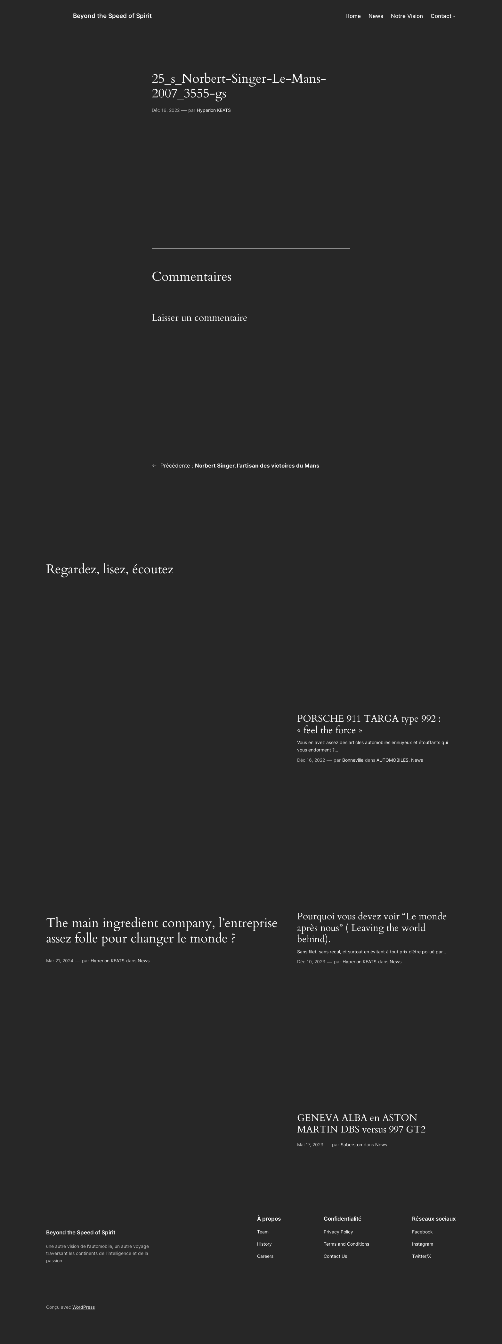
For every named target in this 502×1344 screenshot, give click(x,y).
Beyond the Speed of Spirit (112, 16)
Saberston (351, 1144)
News (144, 960)
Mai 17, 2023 (310, 1144)
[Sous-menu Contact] (454, 16)
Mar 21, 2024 (59, 960)
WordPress (83, 1307)
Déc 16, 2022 (166, 110)
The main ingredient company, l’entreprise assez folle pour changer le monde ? (162, 931)
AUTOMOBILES (392, 760)
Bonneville (352, 760)
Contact (441, 16)
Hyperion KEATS (214, 110)
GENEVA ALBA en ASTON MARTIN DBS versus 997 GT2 (361, 1124)
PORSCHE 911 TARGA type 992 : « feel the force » (369, 724)
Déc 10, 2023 (311, 961)
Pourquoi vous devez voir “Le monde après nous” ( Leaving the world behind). (372, 928)
